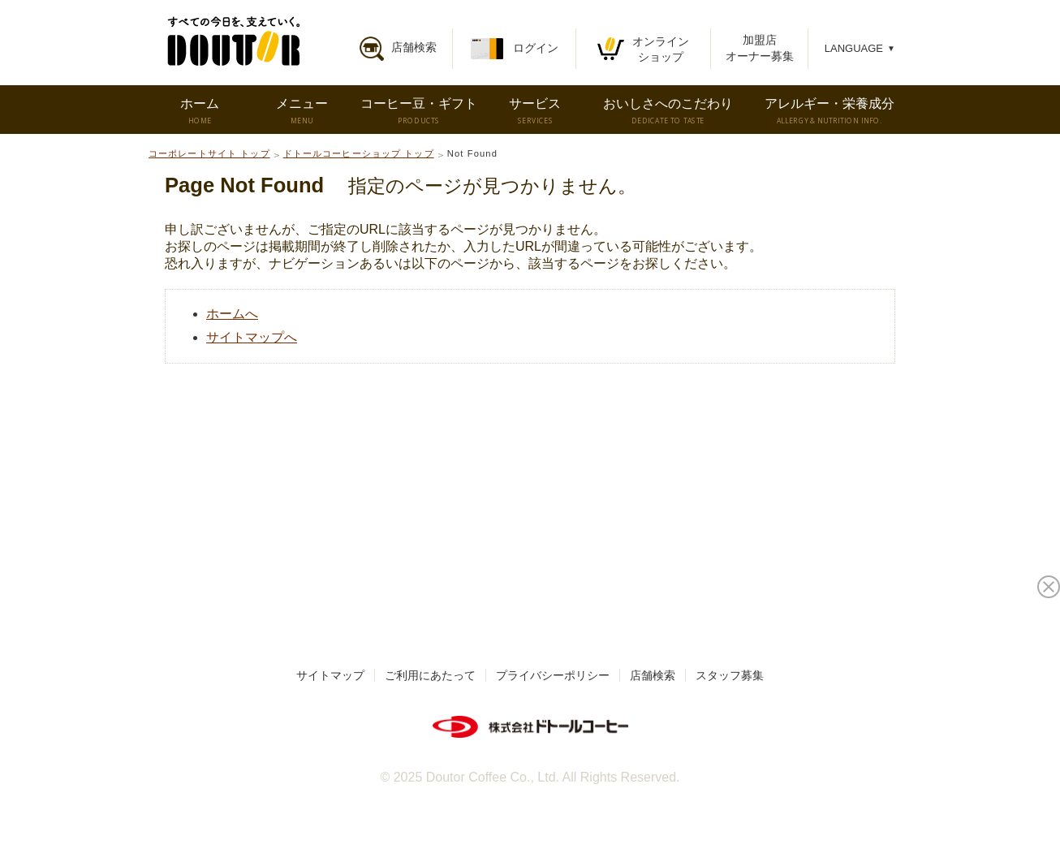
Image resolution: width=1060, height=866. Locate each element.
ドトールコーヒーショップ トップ (358, 153)
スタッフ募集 (730, 675)
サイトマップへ (251, 337)
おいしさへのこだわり (668, 111)
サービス (535, 111)
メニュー (302, 111)
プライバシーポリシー (553, 675)
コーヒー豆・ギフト (418, 111)
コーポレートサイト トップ (209, 153)
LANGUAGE (860, 48)
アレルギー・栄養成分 (829, 111)
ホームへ (232, 314)
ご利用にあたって (430, 675)
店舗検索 (652, 675)
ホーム (199, 111)
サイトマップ (330, 675)
